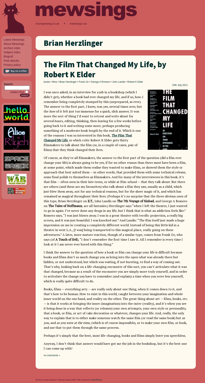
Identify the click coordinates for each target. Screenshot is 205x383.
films (54, 81)
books (47, 81)
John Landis (118, 81)
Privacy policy (12, 64)
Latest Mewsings (14, 39)
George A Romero (100, 81)
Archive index (12, 48)
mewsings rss (78, 23)
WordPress (97, 380)
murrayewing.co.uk (47, 23)
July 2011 (183, 85)
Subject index (12, 52)
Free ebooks (11, 60)
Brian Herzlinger (67, 81)
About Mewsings (14, 43)
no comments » (52, 355)
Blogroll (8, 56)
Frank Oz (83, 81)
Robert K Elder (135, 81)
